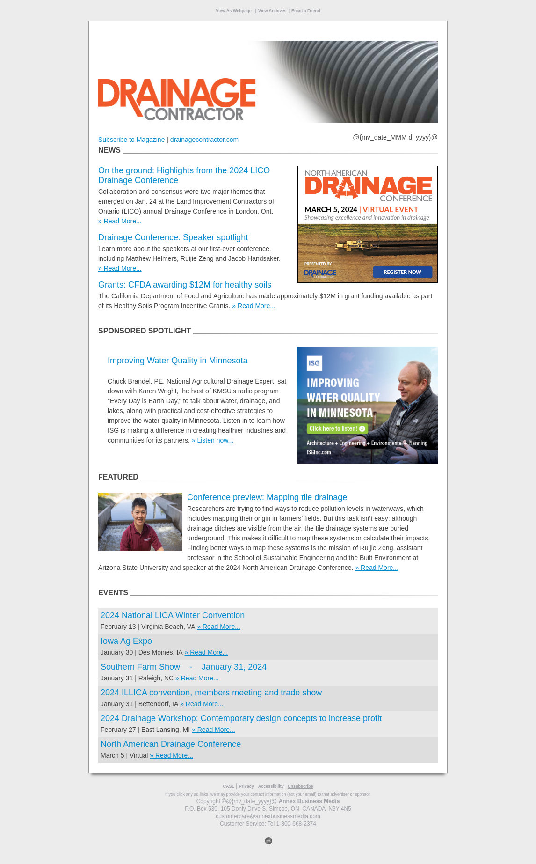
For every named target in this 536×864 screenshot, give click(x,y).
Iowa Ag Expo (126, 641)
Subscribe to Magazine (131, 139)
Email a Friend (305, 10)
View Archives (272, 10)
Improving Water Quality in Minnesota (177, 360)
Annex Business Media (309, 801)
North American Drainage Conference (171, 744)
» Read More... (120, 221)
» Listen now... (213, 440)
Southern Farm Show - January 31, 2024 (184, 667)
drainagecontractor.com (204, 139)
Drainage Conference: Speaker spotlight (173, 237)
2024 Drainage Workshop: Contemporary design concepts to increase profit (241, 718)
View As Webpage (234, 10)
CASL (228, 786)
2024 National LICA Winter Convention (173, 615)
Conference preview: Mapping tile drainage (267, 497)
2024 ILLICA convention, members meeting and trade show (211, 692)
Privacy (246, 786)
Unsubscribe (300, 786)
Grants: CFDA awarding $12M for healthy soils (184, 284)
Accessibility (271, 786)
